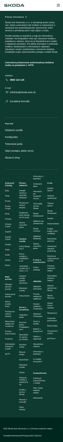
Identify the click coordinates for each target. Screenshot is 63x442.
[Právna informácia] (31, 42)
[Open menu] (58, 5)
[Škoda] (14, 5)
